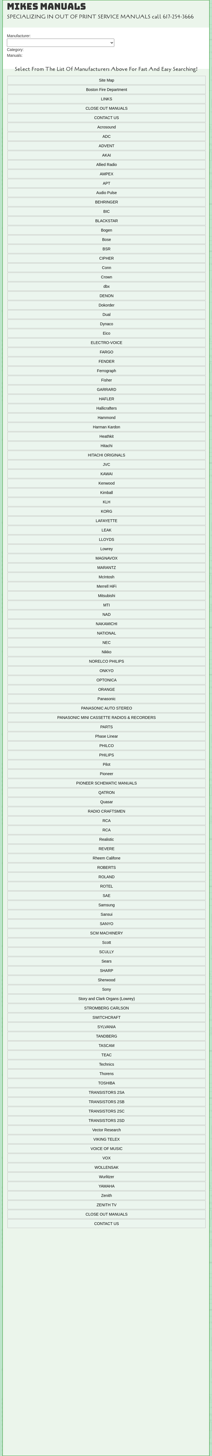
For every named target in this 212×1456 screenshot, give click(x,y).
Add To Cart (106, 1309)
